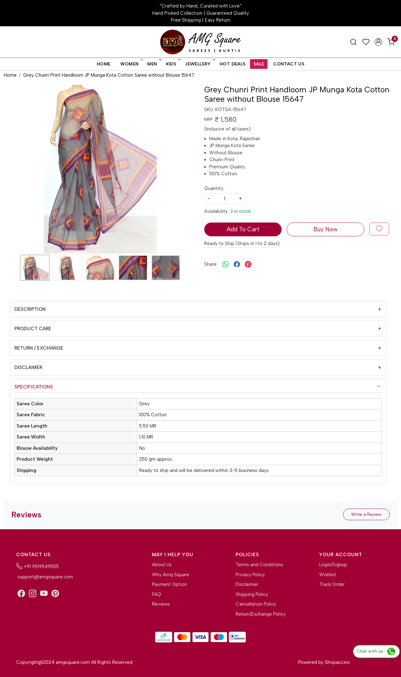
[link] (353, 42)
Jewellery (199, 64)
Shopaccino (337, 662)
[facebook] (236, 264)
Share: (210, 264)
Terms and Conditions (259, 564)
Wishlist (327, 574)
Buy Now (325, 229)
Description (30, 309)
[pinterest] (248, 264)
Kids (173, 64)
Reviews (161, 604)
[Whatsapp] (225, 264)
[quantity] (224, 198)
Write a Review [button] (366, 514)
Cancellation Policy (256, 604)
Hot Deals (233, 64)
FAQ (156, 594)
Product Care (32, 328)
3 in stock (240, 211)
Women (131, 64)
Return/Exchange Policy (261, 614)
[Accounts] (378, 42)
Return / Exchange (38, 348)
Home (104, 64)
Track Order (332, 584)
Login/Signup (333, 564)
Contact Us (288, 64)
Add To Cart (243, 229)
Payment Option (169, 584)
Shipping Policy (252, 594)
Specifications (33, 387)
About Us (162, 564)
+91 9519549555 (37, 566)
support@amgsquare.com (44, 577)
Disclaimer (28, 367)
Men (153, 64)
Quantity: (214, 188)
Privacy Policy (250, 574)
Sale (258, 64)
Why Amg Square (170, 574)
